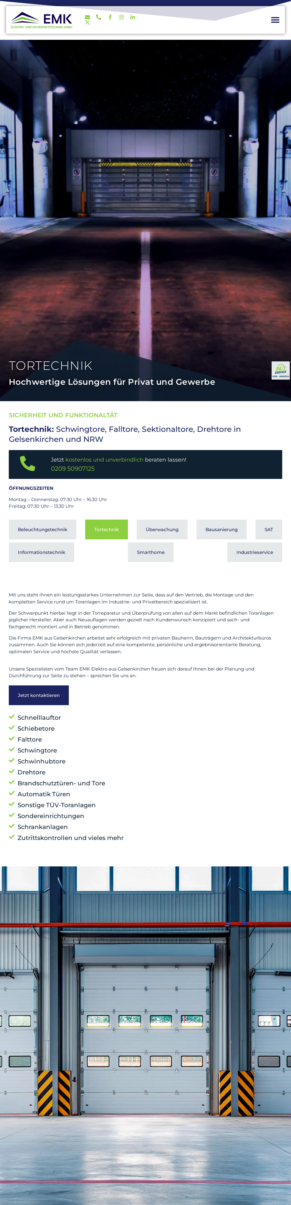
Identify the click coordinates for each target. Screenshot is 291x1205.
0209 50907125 (73, 468)
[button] (275, 20)
